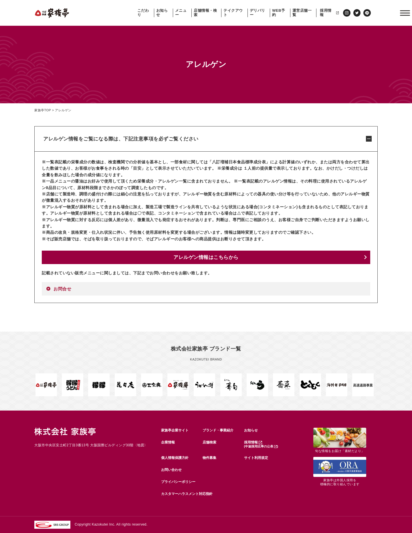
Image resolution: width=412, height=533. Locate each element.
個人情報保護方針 (175, 458)
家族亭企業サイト (175, 430)
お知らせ (162, 13)
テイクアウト (233, 13)
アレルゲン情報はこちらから (206, 257)
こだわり (143, 13)
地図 (140, 445)
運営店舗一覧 (302, 13)
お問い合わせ (171, 470)
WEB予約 (278, 13)
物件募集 (209, 458)
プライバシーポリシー (178, 482)
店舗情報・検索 (205, 13)
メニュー (181, 13)
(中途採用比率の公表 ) (261, 446)
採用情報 (329, 13)
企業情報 (168, 442)
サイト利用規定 (256, 458)
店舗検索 (209, 442)
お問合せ (62, 288)
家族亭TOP (42, 110)
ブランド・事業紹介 (218, 430)
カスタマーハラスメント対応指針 (187, 494)
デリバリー (257, 13)
